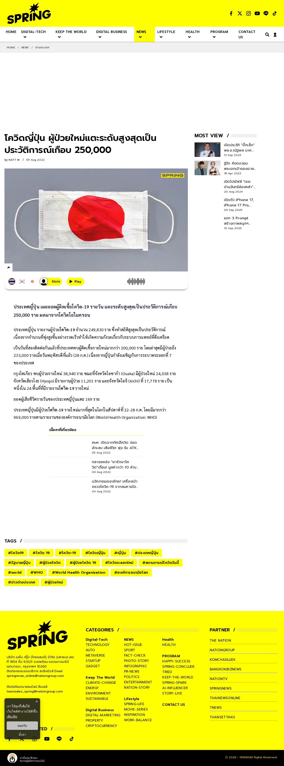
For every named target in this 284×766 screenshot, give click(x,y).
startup (93, 660)
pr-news (131, 671)
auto (90, 650)
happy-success (176, 661)
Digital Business (100, 710)
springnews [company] (221, 688)
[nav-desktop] (11, 31)
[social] (231, 13)
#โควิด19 (16, 553)
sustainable (97, 698)
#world (14, 572)
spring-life (134, 704)
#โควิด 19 (41, 553)
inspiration (134, 714)
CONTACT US (173, 704)
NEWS (25, 47)
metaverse (95, 655)
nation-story (137, 687)
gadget (93, 666)
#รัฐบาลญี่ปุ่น (19, 562)
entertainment (138, 682)
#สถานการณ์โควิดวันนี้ (160, 562)
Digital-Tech (97, 639)
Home (11, 47)
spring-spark (174, 682)
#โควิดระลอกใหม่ (119, 562)
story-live (172, 693)
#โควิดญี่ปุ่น (95, 553)
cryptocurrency (101, 725)
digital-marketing (103, 715)
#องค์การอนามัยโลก (131, 572)
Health (168, 639)
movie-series (136, 709)
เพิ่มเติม (12, 716)
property (94, 720)
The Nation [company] (220, 640)
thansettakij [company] (222, 717)
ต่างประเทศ (42, 47)
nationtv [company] (219, 678)
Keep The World (100, 677)
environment (98, 693)
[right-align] (266, 34)
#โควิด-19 (67, 553)
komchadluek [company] (223, 659)
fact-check (135, 655)
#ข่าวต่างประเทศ (21, 582)
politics (132, 676)
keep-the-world (177, 677)
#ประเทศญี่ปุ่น (146, 553)
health (169, 644)
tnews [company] (216, 707)
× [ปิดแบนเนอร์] (37, 701)
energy (92, 688)
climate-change (101, 682)
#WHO (36, 572)
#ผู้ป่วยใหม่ (53, 582)
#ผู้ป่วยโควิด (50, 562)
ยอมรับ (22, 725)
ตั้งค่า (22, 734)
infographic (135, 666)
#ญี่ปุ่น (120, 553)
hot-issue (133, 644)
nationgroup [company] (222, 650)
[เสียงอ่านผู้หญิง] (51, 281)
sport (129, 650)
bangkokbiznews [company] (226, 669)
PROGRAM (171, 656)
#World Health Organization (78, 572)
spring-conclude (178, 666)
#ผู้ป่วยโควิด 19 (83, 562)
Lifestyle (131, 698)
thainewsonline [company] (225, 698)
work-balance (138, 720)
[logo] (29, 13)
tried (167, 671)
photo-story (136, 660)
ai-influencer (175, 688)
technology (98, 644)
